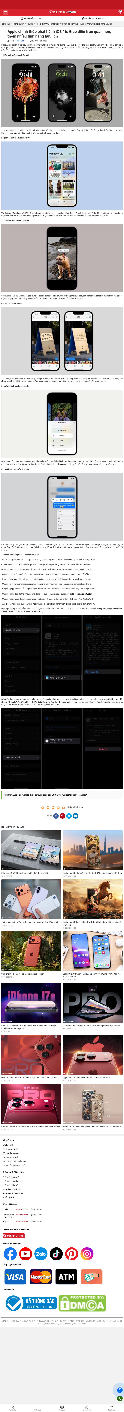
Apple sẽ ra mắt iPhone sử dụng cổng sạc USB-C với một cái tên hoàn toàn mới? (50, 795)
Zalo (120, 1390)
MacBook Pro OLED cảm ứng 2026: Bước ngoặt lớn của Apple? (91, 946)
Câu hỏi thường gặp (11, 993)
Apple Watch (86, 594)
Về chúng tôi (8, 985)
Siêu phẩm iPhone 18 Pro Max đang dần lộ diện (22, 934)
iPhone (61, 464)
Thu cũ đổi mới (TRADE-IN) (14, 1005)
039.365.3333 (22, 1049)
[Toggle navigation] (37, 1408)
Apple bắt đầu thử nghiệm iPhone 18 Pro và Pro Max (86, 957)
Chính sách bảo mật (11, 1017)
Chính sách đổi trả (10, 1025)
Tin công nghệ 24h (10, 997)
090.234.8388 (22, 1061)
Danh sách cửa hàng (11, 989)
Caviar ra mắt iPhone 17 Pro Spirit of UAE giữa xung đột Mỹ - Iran (92, 873)
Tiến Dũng (21, 41)
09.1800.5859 (22, 1055)
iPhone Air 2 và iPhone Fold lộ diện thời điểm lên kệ (24, 873)
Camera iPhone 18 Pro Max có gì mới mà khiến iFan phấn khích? (30, 967)
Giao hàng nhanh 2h (11, 1029)
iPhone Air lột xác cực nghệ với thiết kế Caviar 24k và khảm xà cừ (92, 967)
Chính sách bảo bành (12, 1021)
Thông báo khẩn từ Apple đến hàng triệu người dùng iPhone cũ (29, 922)
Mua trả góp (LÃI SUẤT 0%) (14, 1001)
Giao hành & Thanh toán (13, 1033)
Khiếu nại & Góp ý (10, 1037)
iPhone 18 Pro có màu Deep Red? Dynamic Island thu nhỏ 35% (29, 957)
